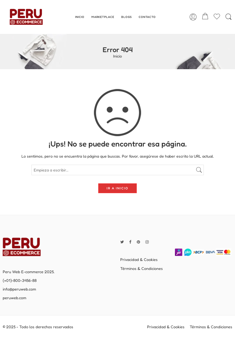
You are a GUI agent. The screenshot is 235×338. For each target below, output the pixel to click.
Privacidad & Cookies (139, 259)
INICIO (79, 16)
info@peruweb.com (19, 289)
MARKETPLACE (103, 16)
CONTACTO (147, 16)
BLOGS (126, 16)
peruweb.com (14, 297)
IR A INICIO (117, 188)
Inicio (117, 56)
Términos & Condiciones (141, 268)
